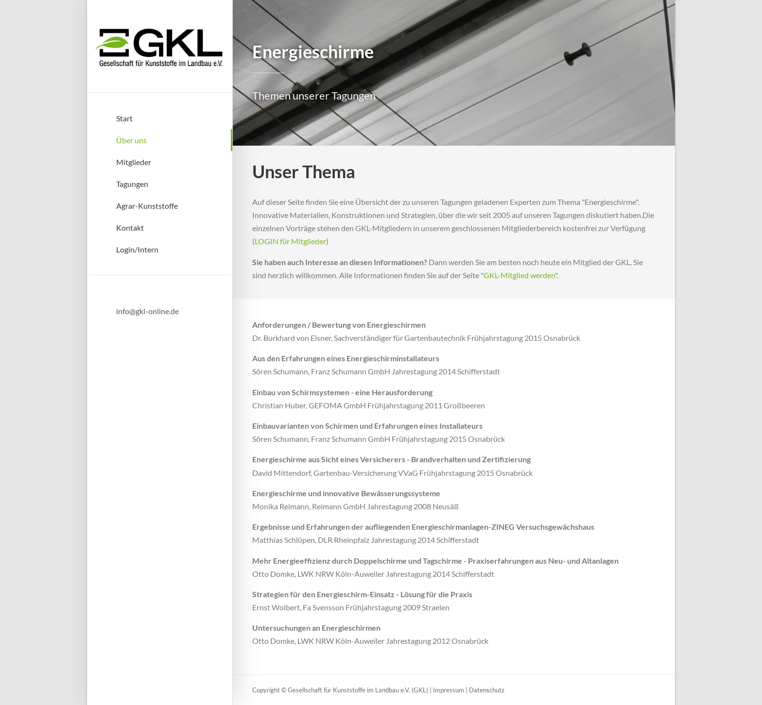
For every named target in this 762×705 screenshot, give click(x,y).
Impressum (448, 690)
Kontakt (130, 227)
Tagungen (132, 183)
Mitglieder (133, 162)
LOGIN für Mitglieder (290, 241)
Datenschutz (486, 690)
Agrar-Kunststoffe (147, 205)
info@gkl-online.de (147, 311)
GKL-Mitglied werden (519, 275)
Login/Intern (137, 249)
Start (124, 118)
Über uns (131, 140)
